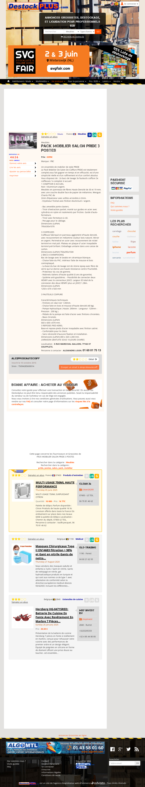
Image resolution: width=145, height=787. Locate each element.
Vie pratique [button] (58, 81)
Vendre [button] (117, 81)
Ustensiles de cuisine (72, 599)
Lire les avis (15, 167)
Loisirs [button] (107, 81)
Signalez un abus (49, 136)
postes (47, 468)
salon (54, 468)
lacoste (132, 247)
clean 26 (85, 483)
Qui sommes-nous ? (120, 206)
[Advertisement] (55, 111)
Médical (79, 539)
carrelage (116, 231)
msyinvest (87, 619)
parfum (131, 252)
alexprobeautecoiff (26, 358)
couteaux (131, 236)
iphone (116, 247)
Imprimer (13, 175)
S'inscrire (45, 769)
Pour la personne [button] (77, 81)
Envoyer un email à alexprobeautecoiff (79, 367)
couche (115, 236)
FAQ (28, 401)
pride (40, 468)
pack (60, 468)
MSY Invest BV (86, 612)
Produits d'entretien (73, 475)
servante (116, 257)
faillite (115, 241)
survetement (129, 257)
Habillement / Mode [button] (22, 81)
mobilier (68, 468)
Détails (60, 134)
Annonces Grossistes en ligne (73, 735)
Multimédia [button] (42, 81)
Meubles (82, 134)
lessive (115, 252)
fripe (133, 241)
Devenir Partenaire (50, 763)
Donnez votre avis (17, 163)
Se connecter (47, 766)
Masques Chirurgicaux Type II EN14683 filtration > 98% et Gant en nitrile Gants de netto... (55, 552)
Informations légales (51, 772)
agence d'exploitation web (66, 783)
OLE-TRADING (87, 547)
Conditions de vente (50, 775)
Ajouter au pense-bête (20, 171)
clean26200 (88, 489)
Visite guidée (117, 210)
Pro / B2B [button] (94, 81)
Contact (45, 761)
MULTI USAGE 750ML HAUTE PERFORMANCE (55, 484)
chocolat (131, 231)
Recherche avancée (72, 36)
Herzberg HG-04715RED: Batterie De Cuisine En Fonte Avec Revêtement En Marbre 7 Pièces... (54, 615)
